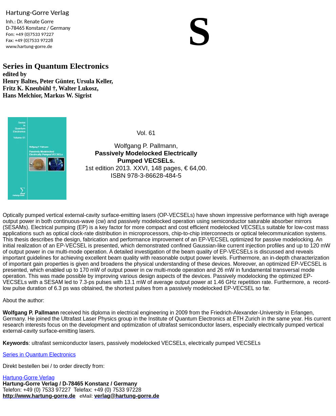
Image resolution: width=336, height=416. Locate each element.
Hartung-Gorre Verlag (29, 377)
